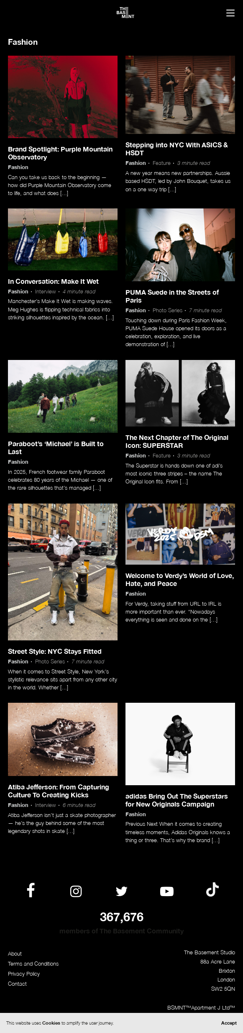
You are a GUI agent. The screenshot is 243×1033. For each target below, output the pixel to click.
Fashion (18, 167)
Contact (17, 984)
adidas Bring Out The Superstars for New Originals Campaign (176, 800)
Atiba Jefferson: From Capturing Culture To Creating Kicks (58, 791)
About (15, 954)
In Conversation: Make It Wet (53, 281)
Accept (229, 1022)
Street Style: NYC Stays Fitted (55, 651)
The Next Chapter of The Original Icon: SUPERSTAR (176, 441)
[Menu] (230, 14)
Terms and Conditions (33, 964)
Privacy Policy (24, 974)
